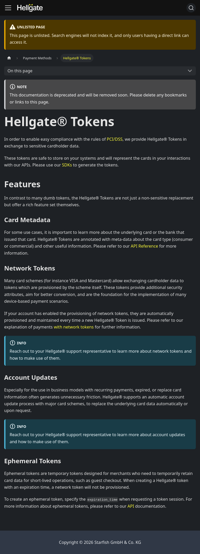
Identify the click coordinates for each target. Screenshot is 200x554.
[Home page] (9, 58)
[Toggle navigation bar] (8, 8)
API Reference (144, 246)
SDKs (67, 165)
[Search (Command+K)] (191, 7)
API (131, 506)
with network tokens (73, 327)
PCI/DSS (114, 139)
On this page (20, 71)
